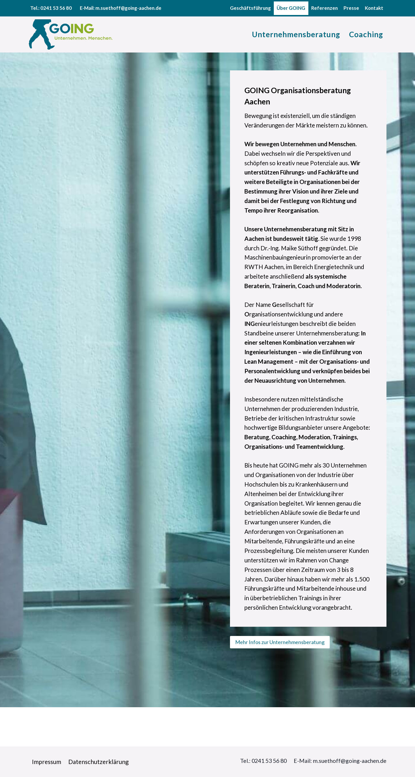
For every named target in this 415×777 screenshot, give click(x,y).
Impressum (47, 761)
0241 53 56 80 (56, 8)
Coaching (366, 34)
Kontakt (374, 8)
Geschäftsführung (250, 8)
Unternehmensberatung (296, 34)
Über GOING (291, 8)
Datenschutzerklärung (99, 761)
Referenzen (324, 8)
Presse (351, 8)
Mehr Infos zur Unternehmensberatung (280, 681)
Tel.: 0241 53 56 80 (254, 761)
